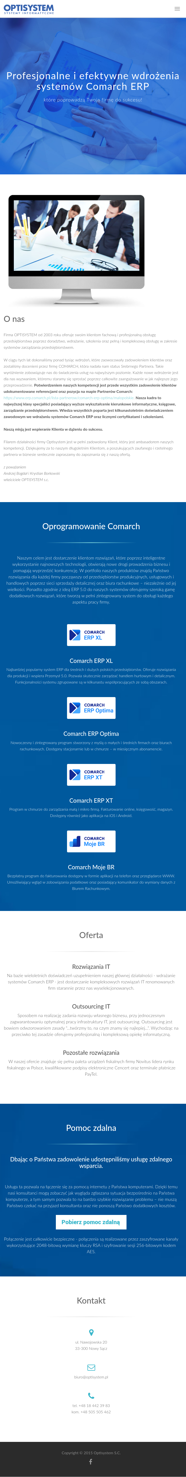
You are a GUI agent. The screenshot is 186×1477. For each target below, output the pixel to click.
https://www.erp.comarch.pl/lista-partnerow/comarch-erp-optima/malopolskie (69, 397)
